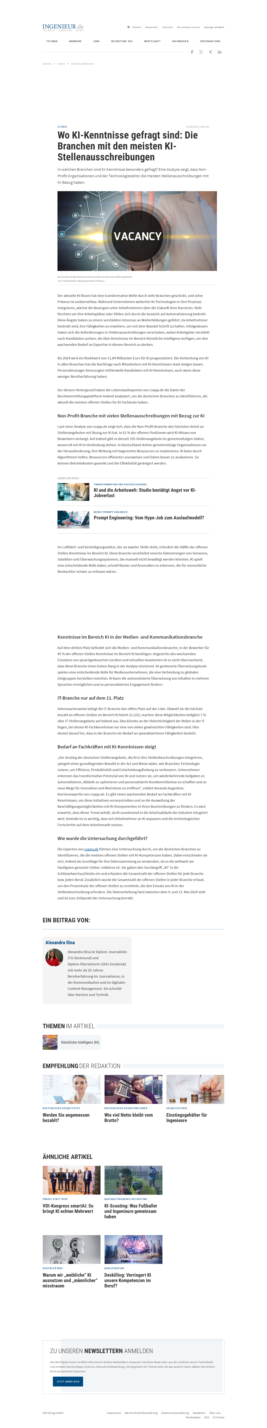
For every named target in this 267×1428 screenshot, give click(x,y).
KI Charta (218, 1417)
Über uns (215, 1413)
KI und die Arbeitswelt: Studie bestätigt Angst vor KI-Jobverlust (145, 492)
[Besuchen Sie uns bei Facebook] (192, 51)
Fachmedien (180, 41)
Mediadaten (193, 1417)
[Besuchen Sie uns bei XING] (210, 51)
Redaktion (199, 1413)
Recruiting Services (188, 27)
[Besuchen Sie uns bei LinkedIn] (219, 51)
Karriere (75, 41)
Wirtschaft (152, 41)
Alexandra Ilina (60, 942)
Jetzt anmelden (68, 1381)
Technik (52, 41)
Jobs (96, 41)
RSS (206, 1417)
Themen (136, 27)
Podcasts (167, 27)
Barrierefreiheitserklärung (141, 1413)
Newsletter (152, 27)
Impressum (114, 1413)
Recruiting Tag (122, 41)
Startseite (47, 63)
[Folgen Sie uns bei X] (201, 51)
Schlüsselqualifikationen (82, 63)
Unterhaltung (210, 41)
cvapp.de (91, 849)
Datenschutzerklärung (175, 1413)
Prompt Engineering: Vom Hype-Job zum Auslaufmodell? (149, 518)
